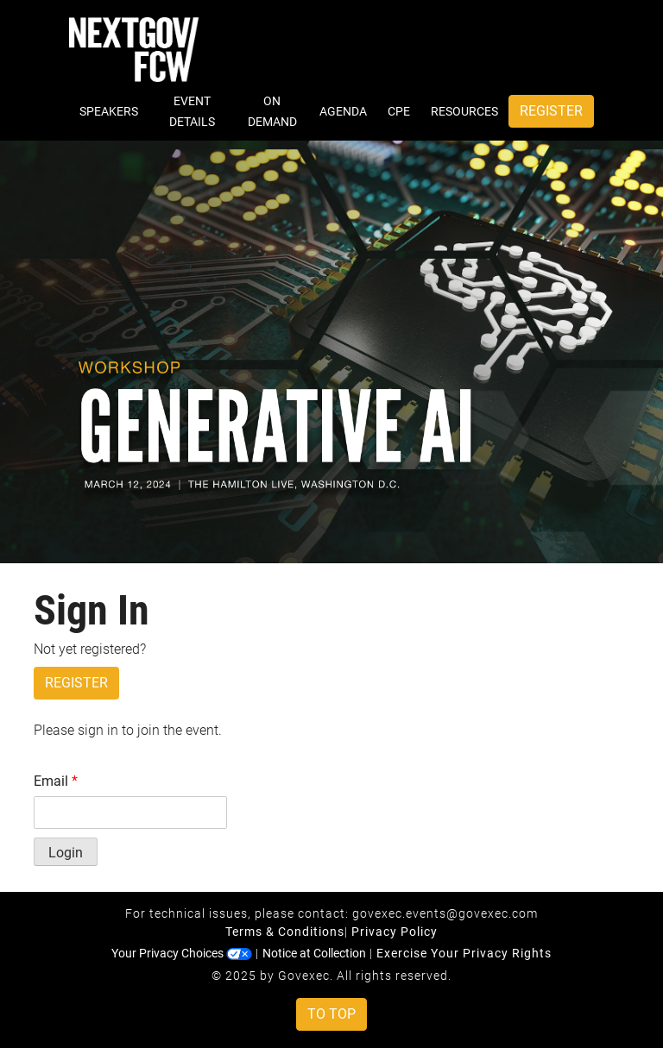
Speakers (108, 111)
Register (551, 111)
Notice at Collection (314, 953)
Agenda (343, 111)
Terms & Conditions (284, 931)
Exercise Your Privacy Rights (464, 953)
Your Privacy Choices (181, 953)
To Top (331, 1014)
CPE (399, 111)
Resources (464, 111)
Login (65, 852)
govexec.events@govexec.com (445, 913)
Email (56, 781)
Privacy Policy (394, 931)
